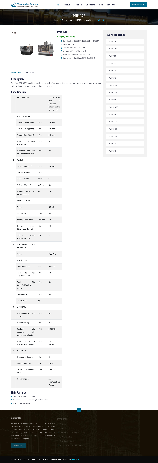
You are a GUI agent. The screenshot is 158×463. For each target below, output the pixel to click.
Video (101, 4)
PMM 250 (113, 121)
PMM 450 (113, 70)
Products (77, 4)
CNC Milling (67, 20)
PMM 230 (113, 136)
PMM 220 (113, 92)
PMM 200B (113, 48)
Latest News (90, 4)
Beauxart (75, 459)
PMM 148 (79, 15)
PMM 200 (113, 129)
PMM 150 (112, 114)
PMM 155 (112, 63)
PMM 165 (112, 56)
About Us (67, 4)
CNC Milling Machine (84, 20)
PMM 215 (112, 78)
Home (58, 4)
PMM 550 (113, 143)
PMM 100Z (113, 41)
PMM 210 (112, 151)
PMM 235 (113, 85)
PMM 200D (113, 107)
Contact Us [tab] (29, 72)
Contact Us (111, 4)
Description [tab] (16, 72)
